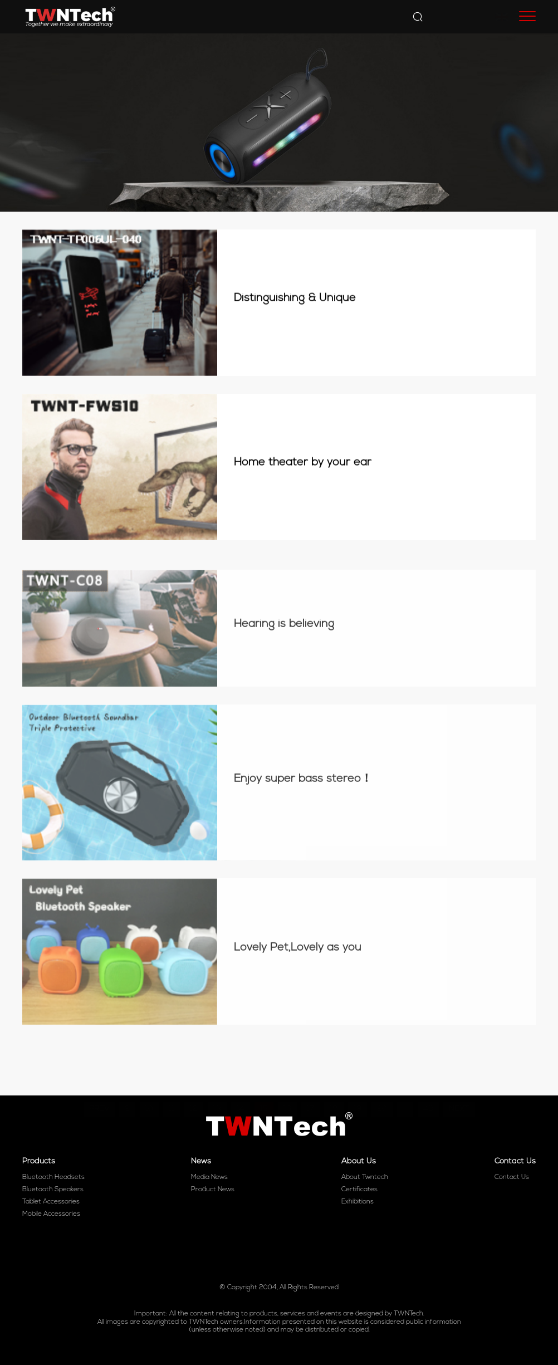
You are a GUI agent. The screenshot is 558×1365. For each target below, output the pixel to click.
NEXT (459, 1089)
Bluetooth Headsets (53, 1177)
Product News (212, 1189)
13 (217, 1089)
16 (287, 1089)
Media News (209, 1177)
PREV (99, 1089)
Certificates (359, 1189)
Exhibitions (357, 1201)
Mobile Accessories (51, 1214)
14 (240, 1089)
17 (310, 1089)
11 (171, 1089)
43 (428, 1089)
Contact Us (512, 1177)
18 (334, 1089)
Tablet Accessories (51, 1201)
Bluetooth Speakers (53, 1189)
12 (194, 1089)
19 (357, 1089)
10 (149, 1089)
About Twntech (364, 1177)
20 (382, 1089)
